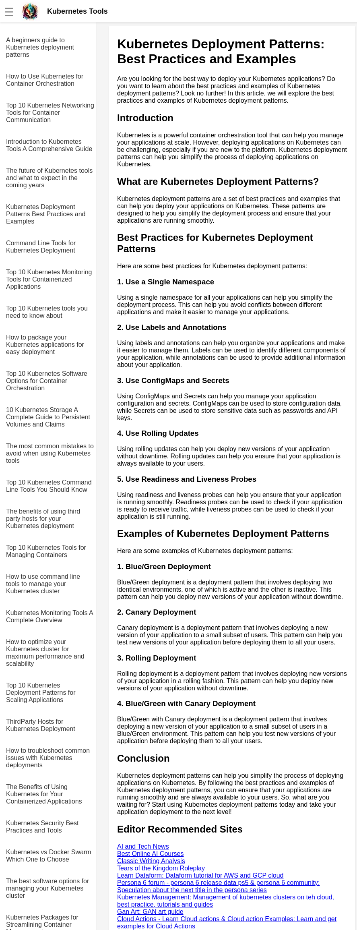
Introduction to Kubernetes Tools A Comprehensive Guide (49, 145)
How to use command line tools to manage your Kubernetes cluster (43, 583)
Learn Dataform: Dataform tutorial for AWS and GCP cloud (200, 875)
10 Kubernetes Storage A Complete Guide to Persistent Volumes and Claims (48, 417)
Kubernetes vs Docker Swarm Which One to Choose (48, 856)
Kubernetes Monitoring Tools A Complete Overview (49, 616)
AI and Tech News (143, 846)
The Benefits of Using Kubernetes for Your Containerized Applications (44, 794)
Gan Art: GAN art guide (150, 911)
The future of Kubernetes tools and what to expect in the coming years (49, 177)
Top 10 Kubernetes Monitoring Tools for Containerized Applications (49, 279)
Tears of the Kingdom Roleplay (161, 868)
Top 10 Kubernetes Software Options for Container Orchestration (46, 380)
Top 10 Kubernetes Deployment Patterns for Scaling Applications (41, 692)
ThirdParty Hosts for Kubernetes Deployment (40, 725)
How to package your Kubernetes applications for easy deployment (45, 344)
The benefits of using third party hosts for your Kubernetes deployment (43, 518)
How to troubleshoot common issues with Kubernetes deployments (48, 757)
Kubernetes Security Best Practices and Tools (42, 827)
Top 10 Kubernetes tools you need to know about (47, 312)
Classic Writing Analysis (151, 861)
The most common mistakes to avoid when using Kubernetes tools (50, 453)
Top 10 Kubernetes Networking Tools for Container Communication (50, 112)
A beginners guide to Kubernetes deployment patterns (40, 47)
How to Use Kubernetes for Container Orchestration (44, 80)
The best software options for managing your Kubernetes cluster (47, 888)
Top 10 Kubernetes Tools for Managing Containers (46, 551)
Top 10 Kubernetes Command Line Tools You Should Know (49, 486)
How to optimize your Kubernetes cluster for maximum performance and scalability (45, 652)
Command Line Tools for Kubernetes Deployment (41, 247)
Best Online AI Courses (150, 853)
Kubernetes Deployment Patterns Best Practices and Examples (45, 214)
